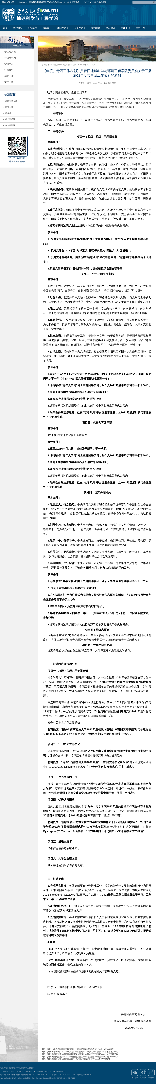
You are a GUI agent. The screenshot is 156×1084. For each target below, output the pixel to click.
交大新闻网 (10, 125)
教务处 (8, 113)
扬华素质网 (10, 119)
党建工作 (125, 28)
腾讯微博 (151, 1074)
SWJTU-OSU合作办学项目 (95, 2)
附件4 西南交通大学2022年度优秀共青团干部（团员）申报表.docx (76, 1057)
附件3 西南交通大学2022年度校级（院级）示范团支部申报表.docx (76, 1054)
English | (22, 2)
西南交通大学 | (9, 2)
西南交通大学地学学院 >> (62, 65)
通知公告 (8, 70)
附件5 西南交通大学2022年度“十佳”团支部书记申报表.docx (73, 1059)
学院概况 (17, 28)
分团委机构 (10, 58)
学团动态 (8, 64)
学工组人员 (10, 51)
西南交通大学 (11, 101)
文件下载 (8, 82)
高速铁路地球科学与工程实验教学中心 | (47, 2)
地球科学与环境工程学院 (31, 15)
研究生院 (9, 107)
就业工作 (8, 76)
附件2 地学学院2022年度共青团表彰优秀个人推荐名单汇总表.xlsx (76, 1052)
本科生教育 (63, 28)
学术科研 (95, 28)
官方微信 (134, 1074)
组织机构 (32, 28)
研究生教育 (80, 28)
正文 (93, 65)
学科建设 (110, 28)
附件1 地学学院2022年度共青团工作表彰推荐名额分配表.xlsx (74, 1049)
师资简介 (47, 28)
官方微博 (143, 1074)
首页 (5, 28)
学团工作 (140, 28)
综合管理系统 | (74, 2)
